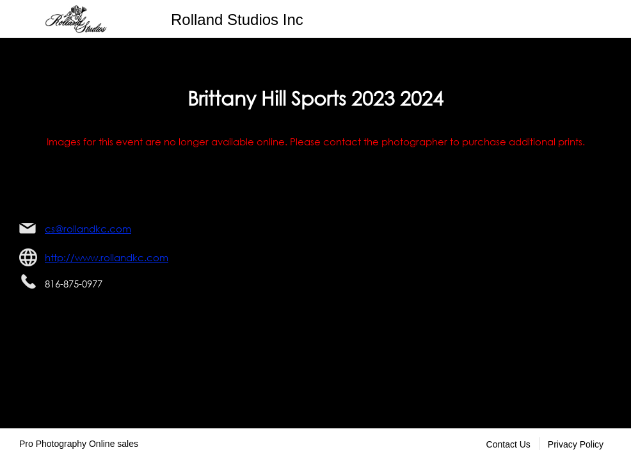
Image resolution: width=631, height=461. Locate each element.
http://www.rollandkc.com (106, 257)
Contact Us (508, 444)
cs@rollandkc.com (88, 228)
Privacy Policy (575, 444)
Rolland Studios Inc (237, 19)
